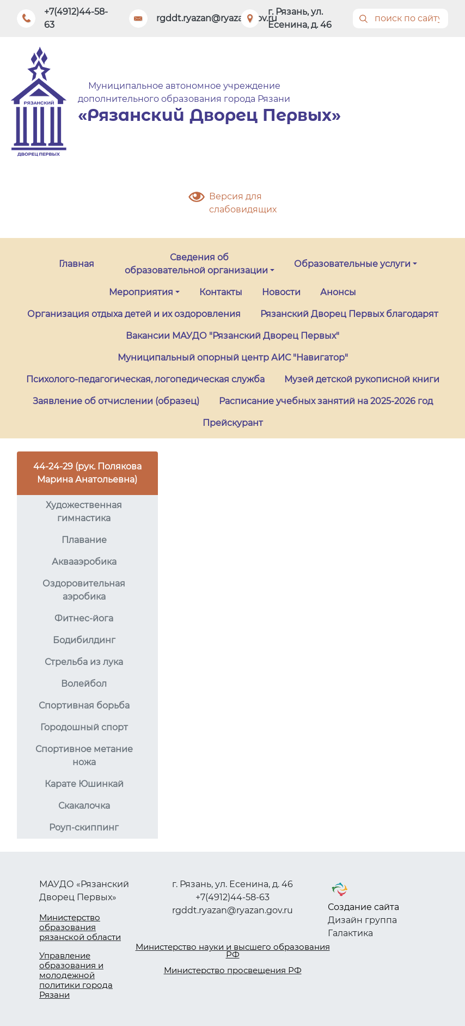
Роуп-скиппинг (84, 827)
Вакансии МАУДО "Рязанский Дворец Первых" (232, 336)
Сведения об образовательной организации (196, 264)
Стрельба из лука (84, 662)
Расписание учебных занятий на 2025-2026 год (326, 401)
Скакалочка (84, 806)
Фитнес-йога (83, 618)
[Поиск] (401, 18)
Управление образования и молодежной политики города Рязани (76, 975)
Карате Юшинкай (84, 784)
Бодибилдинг (84, 640)
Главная (76, 264)
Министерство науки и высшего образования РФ (233, 951)
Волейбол (84, 684)
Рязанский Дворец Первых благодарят (349, 314)
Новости (281, 292)
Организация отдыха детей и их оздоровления (134, 314)
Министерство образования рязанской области (80, 927)
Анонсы (338, 292)
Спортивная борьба (84, 705)
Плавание (84, 540)
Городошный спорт (84, 727)
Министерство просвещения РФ (233, 970)
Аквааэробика (84, 562)
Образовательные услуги (352, 264)
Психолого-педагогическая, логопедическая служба (145, 379)
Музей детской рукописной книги (361, 379)
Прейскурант (233, 423)
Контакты (220, 292)
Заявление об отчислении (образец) (116, 401)
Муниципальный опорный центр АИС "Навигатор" (233, 357)
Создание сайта (363, 907)
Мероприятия (141, 292)
